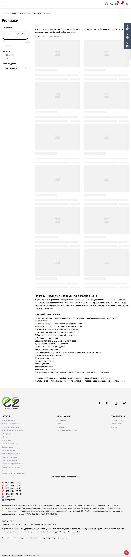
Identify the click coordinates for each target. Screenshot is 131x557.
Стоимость (8, 27)
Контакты (60, 427)
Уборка (4, 437)
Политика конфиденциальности (68, 430)
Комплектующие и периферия (13, 430)
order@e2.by (9, 499)
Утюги (4, 470)
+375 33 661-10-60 (12, 482)
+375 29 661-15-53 (12, 491)
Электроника (7, 434)
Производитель (10, 63)
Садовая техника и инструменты (14, 474)
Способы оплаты (117, 420)
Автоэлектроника (8, 450)
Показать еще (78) (16, 68)
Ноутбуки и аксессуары (11, 427)
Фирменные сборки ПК (10, 424)
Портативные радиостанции (12, 464)
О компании (61, 420)
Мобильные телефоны (10, 444)
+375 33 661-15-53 (12, 494)
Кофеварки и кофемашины (12, 467)
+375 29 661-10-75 (12, 485)
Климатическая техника (11, 454)
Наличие (6, 51)
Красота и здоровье (9, 457)
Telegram (7, 497)
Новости (60, 424)
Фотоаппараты (7, 447)
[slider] (15, 39)
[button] (56, 36)
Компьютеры (7, 440)
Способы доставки (118, 424)
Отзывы (114, 427)
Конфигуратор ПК (8, 420)
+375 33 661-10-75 (12, 488)
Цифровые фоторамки (10, 460)
